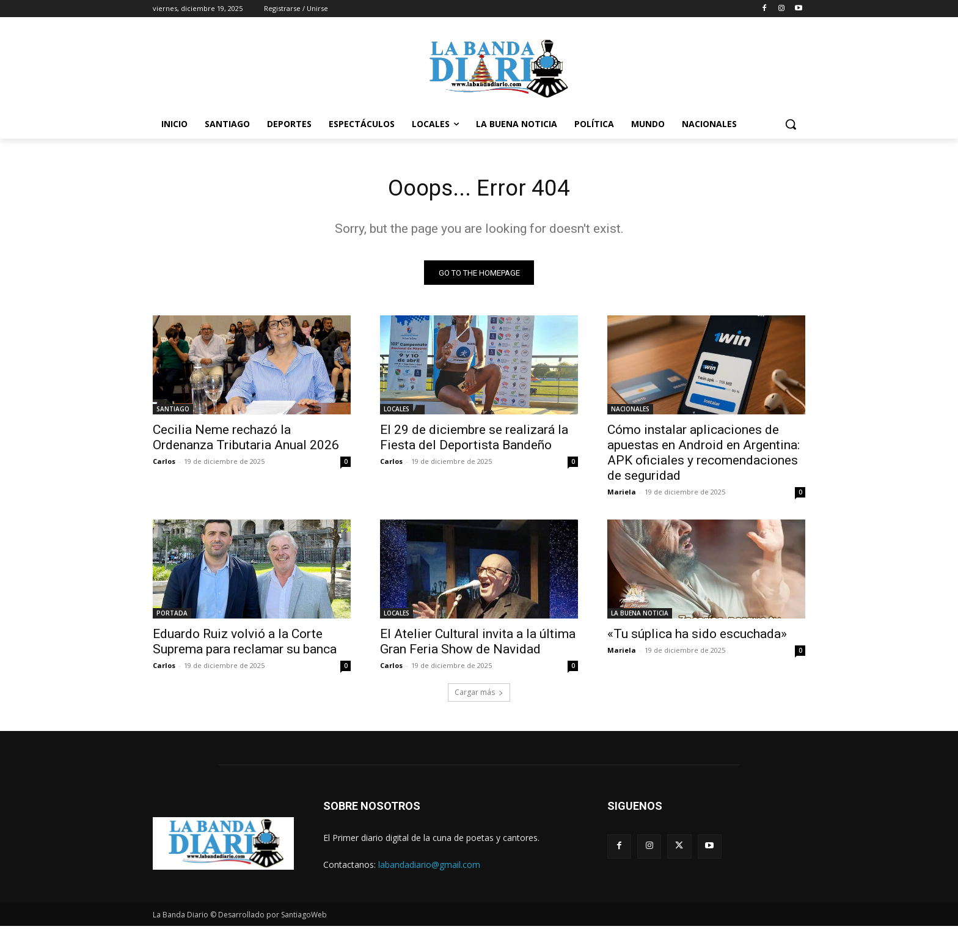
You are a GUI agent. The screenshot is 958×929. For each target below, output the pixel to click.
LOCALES (396, 412)
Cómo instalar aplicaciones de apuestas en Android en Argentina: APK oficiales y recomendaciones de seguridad (703, 455)
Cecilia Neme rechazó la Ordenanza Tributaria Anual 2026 (246, 440)
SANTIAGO (172, 412)
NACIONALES (630, 412)
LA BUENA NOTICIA (639, 616)
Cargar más (479, 695)
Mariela (621, 494)
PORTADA (172, 616)
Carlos (164, 464)
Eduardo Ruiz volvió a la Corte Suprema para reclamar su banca (245, 644)
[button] (790, 124)
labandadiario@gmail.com (429, 867)
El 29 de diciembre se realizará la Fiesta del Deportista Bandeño (474, 440)
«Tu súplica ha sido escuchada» (697, 637)
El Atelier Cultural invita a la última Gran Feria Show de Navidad (478, 644)
